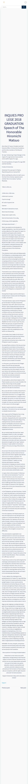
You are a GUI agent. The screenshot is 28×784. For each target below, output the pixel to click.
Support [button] (4, 682)
